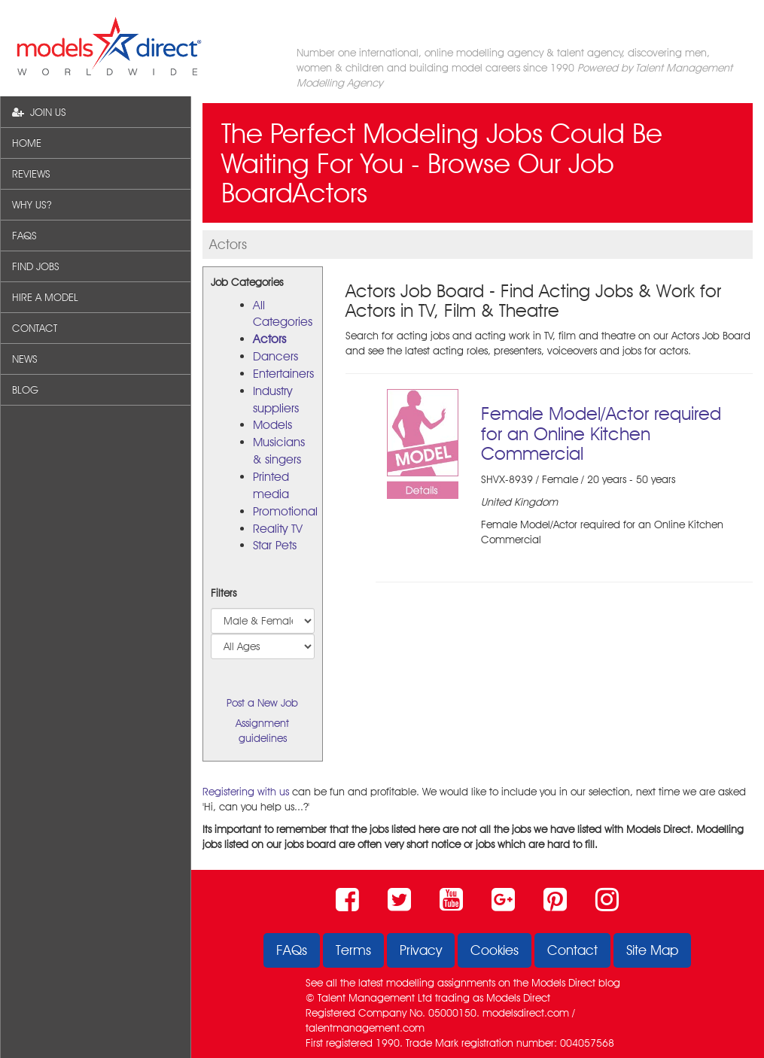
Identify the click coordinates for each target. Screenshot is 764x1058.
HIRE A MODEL (45, 297)
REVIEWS (31, 174)
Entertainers (283, 373)
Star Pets (275, 545)
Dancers (275, 356)
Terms (353, 950)
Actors (269, 339)
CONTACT (34, 328)
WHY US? (31, 205)
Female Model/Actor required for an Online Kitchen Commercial (601, 433)
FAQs (291, 950)
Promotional (285, 511)
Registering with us (245, 792)
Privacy (421, 950)
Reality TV (278, 528)
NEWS (25, 359)
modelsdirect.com (525, 1013)
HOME (26, 143)
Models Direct (563, 983)
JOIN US (39, 112)
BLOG (25, 390)
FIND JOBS (35, 266)
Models (272, 425)
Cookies (494, 950)
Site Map (652, 950)
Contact (572, 950)
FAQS (24, 236)
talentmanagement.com (365, 1028)
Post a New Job (262, 703)
